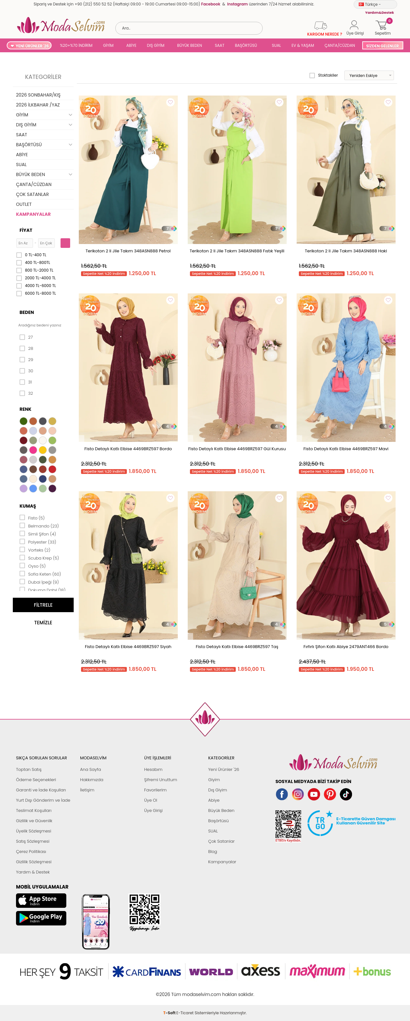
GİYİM (108, 45)
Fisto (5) (32, 517)
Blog (212, 851)
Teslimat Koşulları (34, 810)
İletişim (87, 790)
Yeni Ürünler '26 (223, 769)
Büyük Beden (221, 810)
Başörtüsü (218, 821)
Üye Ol (150, 800)
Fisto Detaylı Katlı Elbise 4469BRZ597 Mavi (345, 449)
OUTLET (24, 204)
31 (26, 382)
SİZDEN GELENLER (382, 46)
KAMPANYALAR (33, 214)
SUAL (275, 45)
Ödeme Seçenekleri (36, 780)
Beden (27, 312)
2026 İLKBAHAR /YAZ (38, 105)
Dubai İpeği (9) (39, 581)
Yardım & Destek (33, 872)
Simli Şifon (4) (38, 533)
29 (26, 360)
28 (26, 348)
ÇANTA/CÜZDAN (339, 45)
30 (26, 371)
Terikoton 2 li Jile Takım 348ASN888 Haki (346, 251)
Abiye (213, 800)
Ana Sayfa (90, 769)
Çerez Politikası (31, 851)
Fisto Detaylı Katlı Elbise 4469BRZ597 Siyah (128, 647)
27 (26, 337)
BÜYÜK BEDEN (189, 45)
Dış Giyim (217, 790)
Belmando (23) (39, 525)
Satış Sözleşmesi (32, 841)
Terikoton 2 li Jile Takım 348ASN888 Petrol (128, 251)
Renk (25, 409)
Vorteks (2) (35, 549)
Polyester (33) (38, 541)
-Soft (169, 991)
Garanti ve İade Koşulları (41, 790)
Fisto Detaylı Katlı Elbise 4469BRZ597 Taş (237, 647)
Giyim (214, 780)
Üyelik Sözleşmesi (33, 831)
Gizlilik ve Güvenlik (34, 821)
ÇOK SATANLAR (32, 194)
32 (26, 393)
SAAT (220, 45)
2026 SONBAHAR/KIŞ (38, 95)
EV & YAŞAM (302, 45)
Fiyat (26, 230)
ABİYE (131, 45)
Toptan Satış (29, 769)
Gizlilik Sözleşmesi (34, 862)
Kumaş (28, 506)
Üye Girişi (153, 810)
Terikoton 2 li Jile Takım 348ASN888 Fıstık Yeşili (237, 251)
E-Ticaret (185, 991)
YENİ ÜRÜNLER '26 (32, 46)
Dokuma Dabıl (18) (43, 589)
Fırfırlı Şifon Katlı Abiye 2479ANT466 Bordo (345, 647)
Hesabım (153, 769)
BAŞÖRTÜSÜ (246, 45)
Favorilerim (155, 790)
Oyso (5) (33, 565)
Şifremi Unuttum (160, 780)
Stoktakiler (323, 75)
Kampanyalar (222, 862)
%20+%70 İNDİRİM (76, 45)
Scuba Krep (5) (39, 557)
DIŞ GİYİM (155, 45)
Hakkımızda (91, 780)
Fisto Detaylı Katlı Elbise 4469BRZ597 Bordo (128, 449)
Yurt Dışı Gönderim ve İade (43, 800)
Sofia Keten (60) (40, 573)
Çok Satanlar (221, 841)
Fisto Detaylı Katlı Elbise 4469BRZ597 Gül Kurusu (237, 449)
